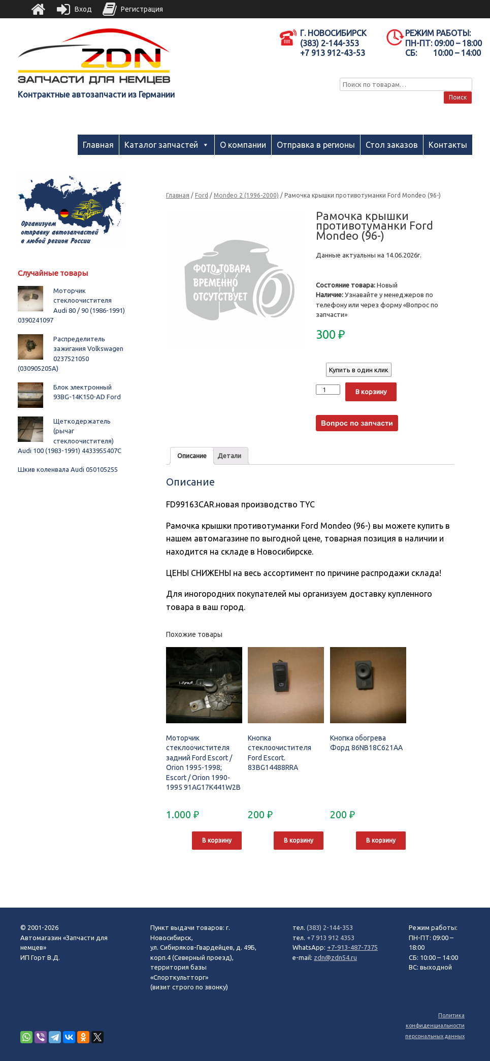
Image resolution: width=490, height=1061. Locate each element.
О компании (243, 144)
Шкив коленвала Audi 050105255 (68, 469)
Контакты (448, 144)
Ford (201, 195)
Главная (98, 144)
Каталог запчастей (161, 144)
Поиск (458, 97)
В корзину (370, 391)
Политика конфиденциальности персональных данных (435, 1025)
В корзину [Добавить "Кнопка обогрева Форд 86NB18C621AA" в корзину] (381, 840)
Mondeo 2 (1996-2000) (246, 195)
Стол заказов (392, 144)
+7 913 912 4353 (330, 937)
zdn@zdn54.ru (335, 957)
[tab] (192, 456)
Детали (229, 455)
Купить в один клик (358, 369)
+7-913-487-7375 (352, 947)
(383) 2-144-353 (330, 927)
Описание (192, 455)
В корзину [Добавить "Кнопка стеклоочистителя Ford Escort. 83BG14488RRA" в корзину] (298, 840)
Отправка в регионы (316, 144)
